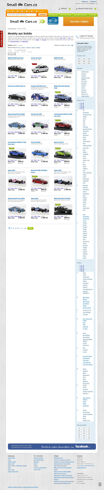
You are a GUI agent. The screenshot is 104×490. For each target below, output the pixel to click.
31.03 (84, 63)
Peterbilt (85, 233)
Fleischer (85, 168)
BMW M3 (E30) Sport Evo (15, 58)
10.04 (79, 61)
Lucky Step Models (87, 364)
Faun (84, 150)
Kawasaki (85, 185)
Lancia (84, 220)
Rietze (84, 403)
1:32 (84, 433)
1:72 (89, 435)
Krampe (85, 197)
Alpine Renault (17, 132)
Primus (84, 258)
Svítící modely (11, 469)
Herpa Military (86, 335)
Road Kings (86, 405)
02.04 (79, 63)
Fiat (38, 160)
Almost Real (86, 277)
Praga (84, 256)
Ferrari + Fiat (86, 160)
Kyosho (85, 352)
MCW (84, 379)
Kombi (83, 88)
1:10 (84, 428)
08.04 (84, 61)
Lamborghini (86, 216)
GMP (84, 324)
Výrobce (28, 47)
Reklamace (36, 461)
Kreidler (85, 200)
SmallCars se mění (58, 457)
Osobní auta (84, 94)
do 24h (34, 63)
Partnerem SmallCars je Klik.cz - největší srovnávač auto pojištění (23, 487)
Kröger (84, 202)
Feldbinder (85, 154)
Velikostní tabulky (12, 461)
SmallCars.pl (93, 1)
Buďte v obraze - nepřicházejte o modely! (17, 465)
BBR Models (86, 297)
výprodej (58, 92)
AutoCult (85, 287)
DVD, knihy (84, 81)
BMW (37, 39)
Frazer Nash (86, 179)
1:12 (14, 11)
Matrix (84, 373)
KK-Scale (85, 350)
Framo (84, 176)
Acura (84, 118)
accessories (86, 112)
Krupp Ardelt (86, 208)
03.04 (89, 61)
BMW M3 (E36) (58, 58)
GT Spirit (85, 328)
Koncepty (83, 90)
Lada (84, 214)
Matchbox (85, 371)
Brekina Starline (87, 307)
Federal (85, 152)
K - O (82, 107)
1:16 (79, 430)
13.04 (89, 58)
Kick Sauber (86, 189)
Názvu (23, 47)
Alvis (84, 143)
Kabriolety (83, 83)
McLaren (63, 160)
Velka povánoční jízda (13, 471)
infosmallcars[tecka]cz (87, 465)
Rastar (84, 401)
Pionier (84, 243)
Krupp (84, 206)
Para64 (85, 385)
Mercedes (40, 188)
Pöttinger (85, 253)
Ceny (19, 47)
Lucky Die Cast (86, 362)
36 (68, 45)
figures (84, 166)
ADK (84, 120)
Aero (84, 125)
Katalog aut (53, 15)
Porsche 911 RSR (36, 114)
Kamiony (83, 85)
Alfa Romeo (86, 131)
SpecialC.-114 (86, 420)
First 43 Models (87, 312)
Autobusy (83, 73)
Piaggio (85, 237)
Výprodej (92, 15)
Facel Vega (86, 148)
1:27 (79, 433)
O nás (9, 459)
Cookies (36, 465)
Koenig (84, 191)
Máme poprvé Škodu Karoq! (60, 465)
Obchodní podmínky (38, 457)
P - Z (82, 108)
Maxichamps (86, 375)
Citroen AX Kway (14, 41)
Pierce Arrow (86, 241)
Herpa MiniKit (86, 337)
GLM (84, 322)
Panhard (85, 227)
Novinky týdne (65, 15)
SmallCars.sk (84, 1)
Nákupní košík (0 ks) (85, 8)
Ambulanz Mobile (87, 145)
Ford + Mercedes (87, 172)
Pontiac (85, 249)
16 (25, 228)
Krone (84, 204)
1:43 (29, 11)
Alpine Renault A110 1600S (16, 114)
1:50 (79, 435)
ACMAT (85, 116)
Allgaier (85, 133)
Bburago (85, 299)
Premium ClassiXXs (88, 391)
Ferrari (84, 158)
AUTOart (85, 285)
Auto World (85, 283)
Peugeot (39, 103)
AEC (84, 123)
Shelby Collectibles (87, 414)
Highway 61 (86, 345)
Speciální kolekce (80, 15)
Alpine (15, 188)
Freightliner (86, 181)
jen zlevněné (40, 11)
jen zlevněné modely (21, 50)
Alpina (84, 137)
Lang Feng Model (87, 356)
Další (30, 228)
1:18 (19, 11)
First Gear (85, 314)
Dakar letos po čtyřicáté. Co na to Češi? (63, 475)
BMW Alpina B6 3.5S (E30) (62, 198)
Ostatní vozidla (85, 96)
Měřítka (38, 47)
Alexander (85, 127)
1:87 (34, 11)
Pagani (84, 225)
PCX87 (84, 387)
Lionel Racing (86, 358)
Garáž (9, 467)
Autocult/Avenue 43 (88, 289)
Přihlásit (64, 8)
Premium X (85, 393)
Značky (33, 47)
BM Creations (86, 301)
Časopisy (83, 76)
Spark (84, 418)
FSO (84, 183)
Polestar (85, 247)
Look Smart (86, 360)
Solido (12, 75)
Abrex (84, 273)
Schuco (85, 410)
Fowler (84, 174)
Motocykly (83, 92)
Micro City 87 (86, 383)
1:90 (89, 438)
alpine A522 (25, 41)
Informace (11, 456)
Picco (84, 239)
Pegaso (85, 229)
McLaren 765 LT (59, 142)
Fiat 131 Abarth (35, 142)
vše (10, 11)
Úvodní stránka (12, 28)
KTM (84, 210)
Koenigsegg (86, 193)
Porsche (44, 39)
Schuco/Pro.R (86, 412)
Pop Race (85, 389)
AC (83, 110)
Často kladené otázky (39, 459)
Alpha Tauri (86, 135)
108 (72, 45)
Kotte (84, 195)
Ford (62, 132)
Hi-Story (85, 343)
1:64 (84, 435)
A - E (82, 103)
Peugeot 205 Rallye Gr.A (38, 86)
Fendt (84, 156)
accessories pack (87, 114)
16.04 (79, 58)
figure (84, 164)
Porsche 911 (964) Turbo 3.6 (16, 86)
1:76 (79, 438)
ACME (84, 275)
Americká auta (85, 71)
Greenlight (85, 326)
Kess (84, 347)
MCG (84, 377)
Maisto (84, 369)
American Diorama (87, 279)
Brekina (85, 305)
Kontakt (35, 463)
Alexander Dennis (87, 129)
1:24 (24, 11)
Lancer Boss (86, 218)
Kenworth (85, 187)
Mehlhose (85, 381)
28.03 (89, 63)
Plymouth (85, 245)
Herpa (84, 333)
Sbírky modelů (11, 463)
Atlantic (85, 281)
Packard (85, 223)
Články (56, 456)
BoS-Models (86, 303)
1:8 (79, 428)
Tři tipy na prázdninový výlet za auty (62, 459)
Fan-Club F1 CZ (87, 310)
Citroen (39, 75)
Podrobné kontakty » (81, 467)
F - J (82, 105)
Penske (85, 231)
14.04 (84, 58)
